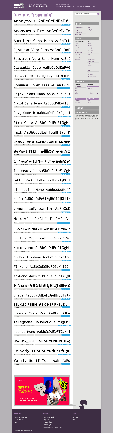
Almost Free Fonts (19, 419)
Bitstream (32, 52)
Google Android (32, 106)
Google (28, 251)
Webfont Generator (60, 6)
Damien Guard (30, 116)
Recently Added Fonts (20, 416)
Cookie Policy (47, 426)
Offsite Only (78, 102)
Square (89, 68)
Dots (89, 70)
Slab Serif (77, 58)
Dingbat (77, 43)
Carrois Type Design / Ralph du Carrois (32, 298)
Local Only (77, 100)
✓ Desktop (78, 86)
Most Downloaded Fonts (21, 417)
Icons (89, 54)
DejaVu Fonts (32, 97)
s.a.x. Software (28, 279)
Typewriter (77, 59)
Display (77, 45)
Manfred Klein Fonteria (35, 212)
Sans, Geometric (91, 59)
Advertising (47, 421)
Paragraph (90, 47)
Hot (30, 6)
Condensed (90, 74)
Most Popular (78, 29)
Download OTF (66, 43)
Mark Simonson (30, 24)
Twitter (75, 416)
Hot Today (77, 31)
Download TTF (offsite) (64, 116)
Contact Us (46, 419)
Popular (41, 6)
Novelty (77, 49)
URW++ (29, 241)
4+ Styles (90, 88)
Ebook (76, 90)
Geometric (90, 50)
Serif (76, 56)
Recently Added (79, 27)
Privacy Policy (47, 424)
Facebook (75, 417)
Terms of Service (48, 422)
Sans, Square (91, 61)
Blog (74, 419)
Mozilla (27, 126)
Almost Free (78, 34)
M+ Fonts (26, 202)
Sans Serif (77, 54)
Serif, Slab (90, 65)
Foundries (90, 31)
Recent (35, 6)
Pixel (76, 50)
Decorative (90, 49)
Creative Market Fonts (89, 6)
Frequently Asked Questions (51, 416)
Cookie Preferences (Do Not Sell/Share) (53, 427)
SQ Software (31, 260)
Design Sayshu (30, 289)
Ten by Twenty (27, 232)
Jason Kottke (28, 307)
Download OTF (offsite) (64, 354)
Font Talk (79, 6)
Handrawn (90, 52)
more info (77, 119)
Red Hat (30, 192)
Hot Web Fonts (78, 32)
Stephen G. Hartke (33, 43)
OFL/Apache (78, 94)
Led (88, 72)
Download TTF (66, 24)
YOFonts (28, 325)
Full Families (91, 93)
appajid (27, 79)
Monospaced (78, 47)
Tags (47, 6)
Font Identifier (71, 6)
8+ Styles (90, 90)
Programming (78, 52)
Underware (28, 354)
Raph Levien (29, 174)
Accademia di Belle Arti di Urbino (31, 183)
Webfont (77, 88)
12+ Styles (90, 92)
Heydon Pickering (33, 164)
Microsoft (30, 70)
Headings (90, 45)
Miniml (27, 344)
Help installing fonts (49, 417)
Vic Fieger (29, 144)
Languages (90, 29)
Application (78, 92)
